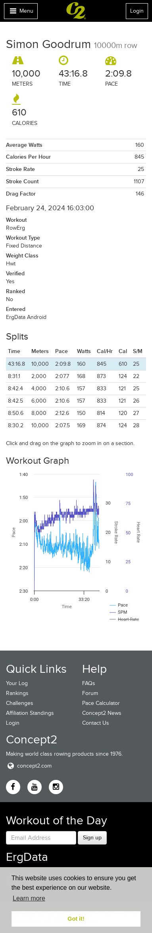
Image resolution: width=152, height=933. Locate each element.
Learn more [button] (29, 898)
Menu (20, 13)
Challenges (19, 703)
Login (137, 11)
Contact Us (95, 723)
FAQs (88, 683)
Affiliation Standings (30, 713)
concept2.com (29, 766)
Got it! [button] (75, 919)
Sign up (92, 837)
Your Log (17, 683)
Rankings (17, 693)
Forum (90, 693)
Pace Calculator (101, 703)
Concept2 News (101, 713)
